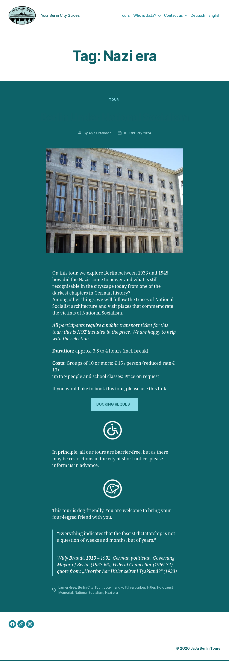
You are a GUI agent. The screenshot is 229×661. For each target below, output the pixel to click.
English (214, 15)
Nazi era (111, 593)
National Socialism (89, 593)
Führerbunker (136, 588)
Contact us (173, 15)
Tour (114, 100)
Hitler (152, 588)
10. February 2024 (137, 134)
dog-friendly (114, 588)
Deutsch (198, 15)
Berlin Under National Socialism (114, 116)
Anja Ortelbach (99, 134)
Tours (125, 15)
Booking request (114, 405)
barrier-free (67, 588)
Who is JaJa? (144, 15)
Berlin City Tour (91, 588)
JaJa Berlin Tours (204, 649)
